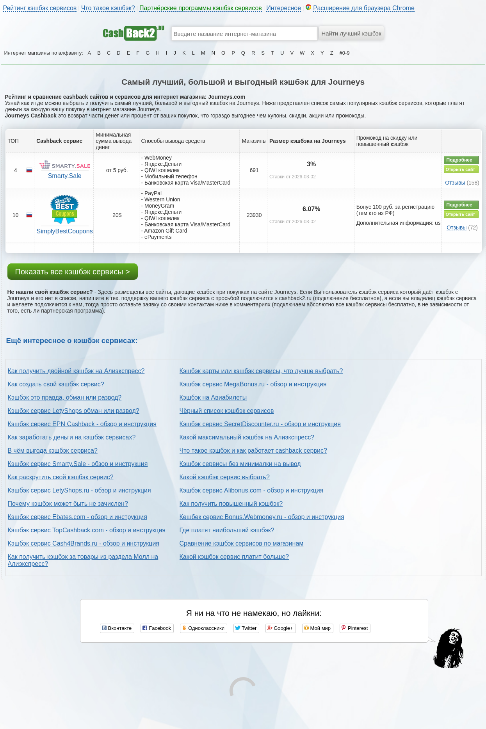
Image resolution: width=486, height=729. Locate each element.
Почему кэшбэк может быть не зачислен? (68, 503)
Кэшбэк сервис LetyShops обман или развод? (73, 410)
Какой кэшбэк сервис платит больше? (234, 556)
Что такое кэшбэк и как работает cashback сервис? (253, 450)
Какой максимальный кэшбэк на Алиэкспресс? (247, 437)
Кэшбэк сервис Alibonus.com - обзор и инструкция (252, 490)
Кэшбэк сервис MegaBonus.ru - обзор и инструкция (253, 384)
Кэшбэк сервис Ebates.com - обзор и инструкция (77, 517)
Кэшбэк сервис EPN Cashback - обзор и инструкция (82, 424)
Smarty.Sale (65, 175)
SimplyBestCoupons (65, 231)
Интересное (283, 8)
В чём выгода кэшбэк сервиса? (53, 450)
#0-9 (345, 53)
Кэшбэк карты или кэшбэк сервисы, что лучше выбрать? (261, 371)
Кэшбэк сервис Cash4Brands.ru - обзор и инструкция (84, 543)
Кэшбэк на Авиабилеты (213, 397)
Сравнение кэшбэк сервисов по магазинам (242, 543)
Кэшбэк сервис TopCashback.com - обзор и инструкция (87, 530)
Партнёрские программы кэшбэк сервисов (200, 8)
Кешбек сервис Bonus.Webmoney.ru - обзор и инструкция (262, 517)
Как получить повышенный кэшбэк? (231, 503)
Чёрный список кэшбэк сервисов (227, 410)
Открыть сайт (460, 169)
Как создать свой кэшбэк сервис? (56, 384)
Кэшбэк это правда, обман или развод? (65, 397)
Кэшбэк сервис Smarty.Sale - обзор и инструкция (78, 464)
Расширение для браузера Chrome (364, 8)
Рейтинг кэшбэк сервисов (40, 8)
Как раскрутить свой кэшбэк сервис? (61, 477)
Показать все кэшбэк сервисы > (72, 271)
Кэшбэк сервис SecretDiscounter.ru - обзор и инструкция (260, 424)
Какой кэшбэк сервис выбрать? (225, 477)
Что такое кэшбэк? (108, 8)
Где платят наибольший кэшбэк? (227, 530)
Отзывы (455, 183)
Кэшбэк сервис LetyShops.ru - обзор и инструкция (79, 490)
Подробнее (459, 160)
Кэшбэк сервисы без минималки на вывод (240, 464)
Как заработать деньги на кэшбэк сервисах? (72, 437)
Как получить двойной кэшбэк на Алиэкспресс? (76, 371)
